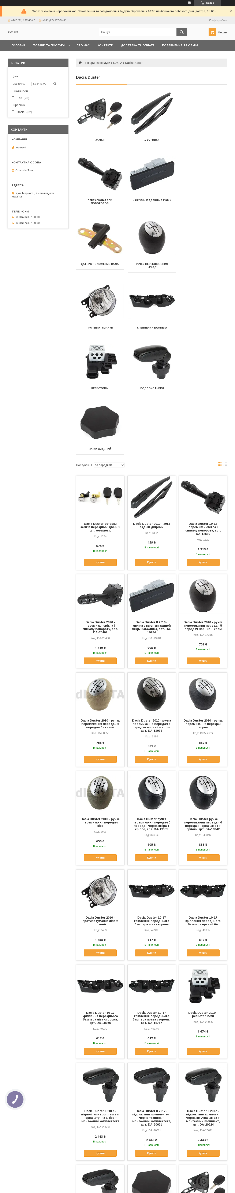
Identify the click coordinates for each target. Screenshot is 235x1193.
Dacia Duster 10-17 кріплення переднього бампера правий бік (203, 799)
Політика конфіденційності (139, 1187)
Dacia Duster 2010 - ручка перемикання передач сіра (100, 701)
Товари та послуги (49, 45)
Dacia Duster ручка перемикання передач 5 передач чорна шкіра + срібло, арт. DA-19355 (151, 702)
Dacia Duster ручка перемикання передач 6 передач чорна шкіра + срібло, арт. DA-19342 (203, 702)
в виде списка (225, 344)
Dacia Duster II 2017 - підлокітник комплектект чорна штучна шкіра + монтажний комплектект (100, 994)
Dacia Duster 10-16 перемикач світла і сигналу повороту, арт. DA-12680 (203, 407)
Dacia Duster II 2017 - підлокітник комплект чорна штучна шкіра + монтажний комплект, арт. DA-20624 (203, 996)
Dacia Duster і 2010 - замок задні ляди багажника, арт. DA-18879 (203, 1095)
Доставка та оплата (137, 45)
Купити (100, 441)
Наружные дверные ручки (99, 203)
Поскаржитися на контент (106, 1187)
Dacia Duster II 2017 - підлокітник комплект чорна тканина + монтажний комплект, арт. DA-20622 (100, 1098)
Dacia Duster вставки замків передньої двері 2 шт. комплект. (100, 406)
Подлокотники (99, 327)
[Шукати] (181, 32)
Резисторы (203, 267)
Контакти (105, 45)
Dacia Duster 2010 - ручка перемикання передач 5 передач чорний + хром (203, 504)
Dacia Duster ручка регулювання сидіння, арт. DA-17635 (151, 1095)
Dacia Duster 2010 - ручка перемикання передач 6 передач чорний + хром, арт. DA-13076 (151, 604)
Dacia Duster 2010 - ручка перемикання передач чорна (203, 602)
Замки (99, 139)
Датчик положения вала (152, 203)
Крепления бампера (152, 267)
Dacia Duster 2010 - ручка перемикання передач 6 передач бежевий (100, 602)
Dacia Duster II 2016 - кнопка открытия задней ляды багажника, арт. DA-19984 (151, 506)
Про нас (83, 45)
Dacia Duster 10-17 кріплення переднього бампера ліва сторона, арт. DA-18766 (100, 896)
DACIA (117, 62)
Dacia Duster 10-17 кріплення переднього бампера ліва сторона (151, 799)
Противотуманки (99, 267)
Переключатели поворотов (203, 141)
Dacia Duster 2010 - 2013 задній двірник (151, 404)
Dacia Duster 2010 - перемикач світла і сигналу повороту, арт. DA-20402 (100, 506)
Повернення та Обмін (180, 45)
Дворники (151, 139)
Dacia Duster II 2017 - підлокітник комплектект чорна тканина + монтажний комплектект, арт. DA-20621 (151, 996)
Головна (18, 45)
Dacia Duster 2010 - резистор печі (203, 893)
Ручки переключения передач (204, 205)
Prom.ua (137, 1183)
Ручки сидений (151, 327)
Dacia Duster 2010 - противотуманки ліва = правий (100, 799)
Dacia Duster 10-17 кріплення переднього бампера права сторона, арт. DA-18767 (151, 896)
